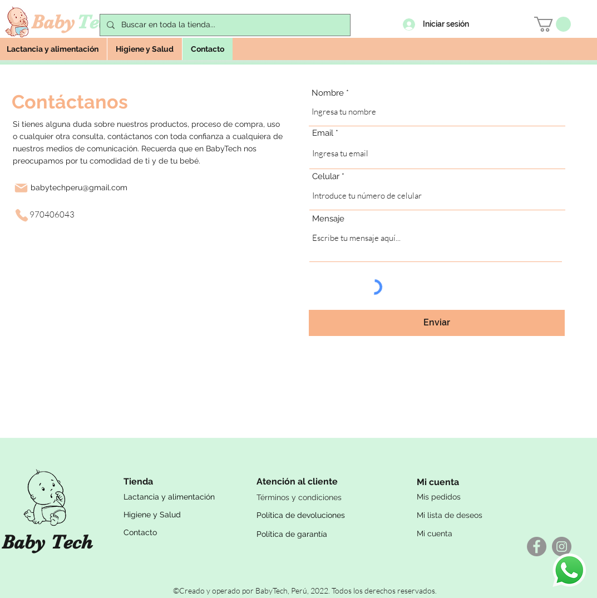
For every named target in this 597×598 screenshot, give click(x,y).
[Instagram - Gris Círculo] (561, 546)
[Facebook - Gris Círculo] (536, 546)
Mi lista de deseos (449, 515)
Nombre (328, 93)
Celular (325, 176)
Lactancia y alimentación (169, 496)
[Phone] (21, 215)
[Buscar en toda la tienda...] (224, 25)
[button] (552, 24)
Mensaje (328, 219)
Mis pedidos (439, 496)
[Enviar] (437, 323)
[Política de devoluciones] (322, 515)
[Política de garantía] (322, 534)
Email (322, 133)
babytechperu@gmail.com (79, 187)
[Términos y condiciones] (322, 497)
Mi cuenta (434, 533)
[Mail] (21, 188)
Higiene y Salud (152, 514)
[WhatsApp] (569, 570)
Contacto (140, 532)
